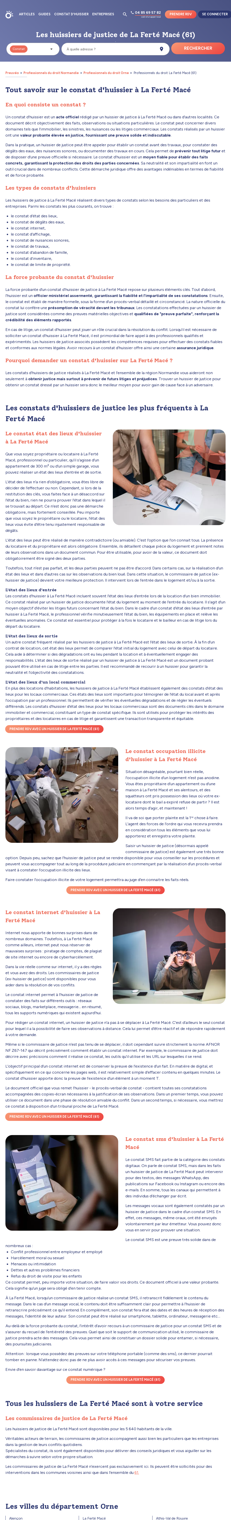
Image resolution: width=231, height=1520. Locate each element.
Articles (27, 14)
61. (136, 1472)
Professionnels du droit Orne (106, 73)
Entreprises (103, 14)
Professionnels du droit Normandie (51, 73)
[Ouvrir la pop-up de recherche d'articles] (125, 14)
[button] (33, 49)
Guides (44, 14)
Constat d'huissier (71, 14)
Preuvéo (12, 73)
